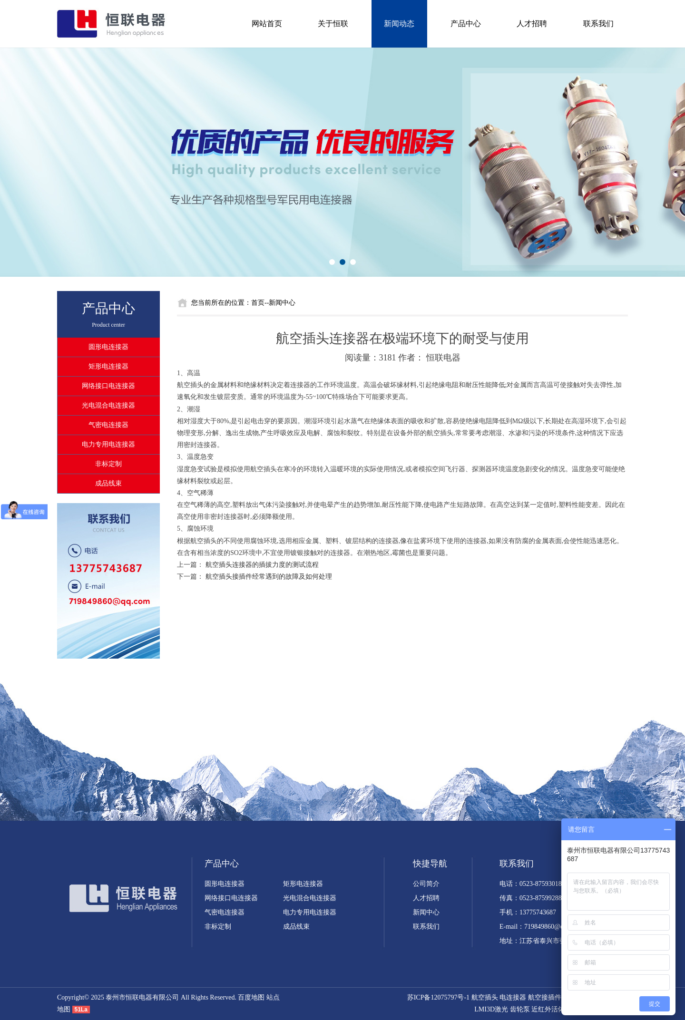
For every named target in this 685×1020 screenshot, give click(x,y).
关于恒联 (333, 23)
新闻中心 (426, 912)
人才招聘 (532, 23)
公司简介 (426, 883)
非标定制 (108, 463)
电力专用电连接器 (108, 444)
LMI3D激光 (491, 1009)
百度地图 (251, 997)
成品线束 (108, 483)
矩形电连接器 (108, 366)
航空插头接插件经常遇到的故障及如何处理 (269, 576)
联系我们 (598, 23)
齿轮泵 (520, 1009)
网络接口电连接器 (108, 385)
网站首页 (267, 23)
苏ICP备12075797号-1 (438, 997)
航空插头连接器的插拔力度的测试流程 (262, 564)
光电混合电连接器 (108, 405)
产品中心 (465, 23)
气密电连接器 (108, 424)
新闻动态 (399, 23)
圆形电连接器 (108, 346)
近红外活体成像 (554, 1009)
